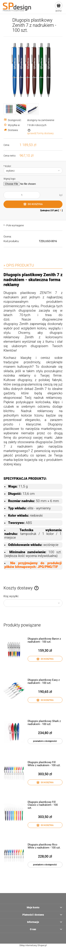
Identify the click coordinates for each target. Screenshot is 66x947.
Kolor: (7, 166)
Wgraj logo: (10, 178)
